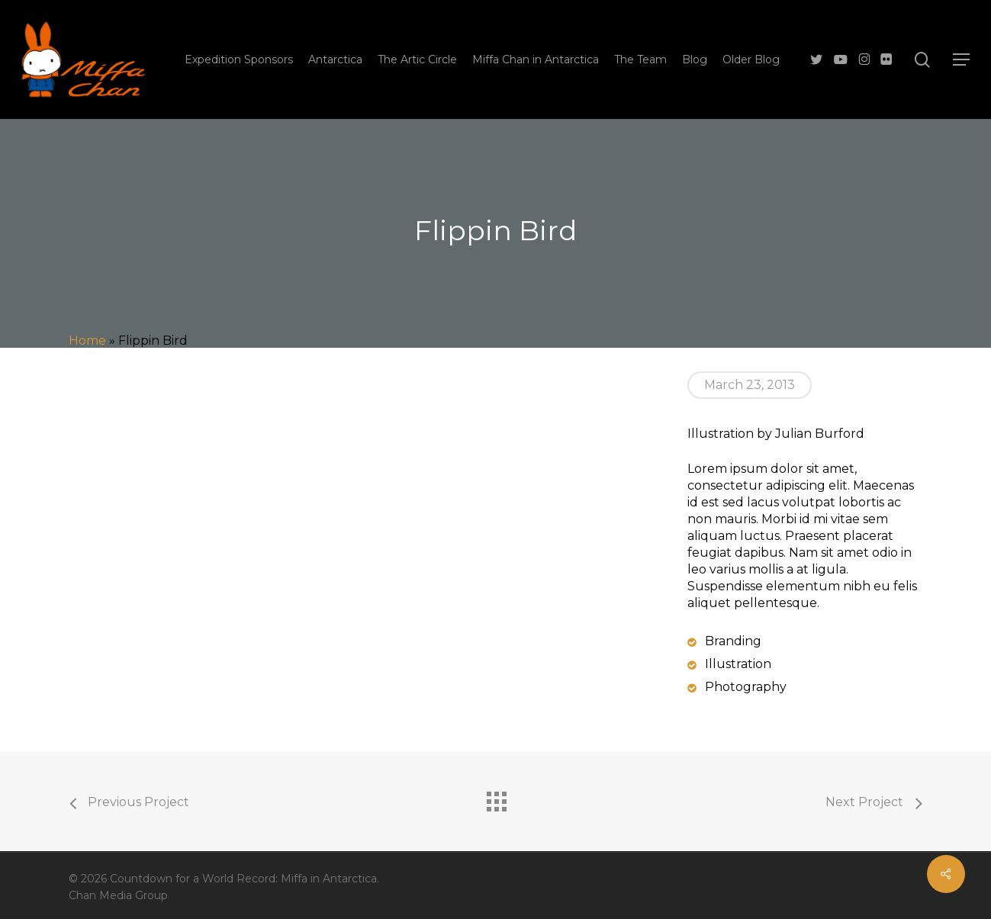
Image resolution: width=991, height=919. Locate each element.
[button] (961, 60)
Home (87, 340)
